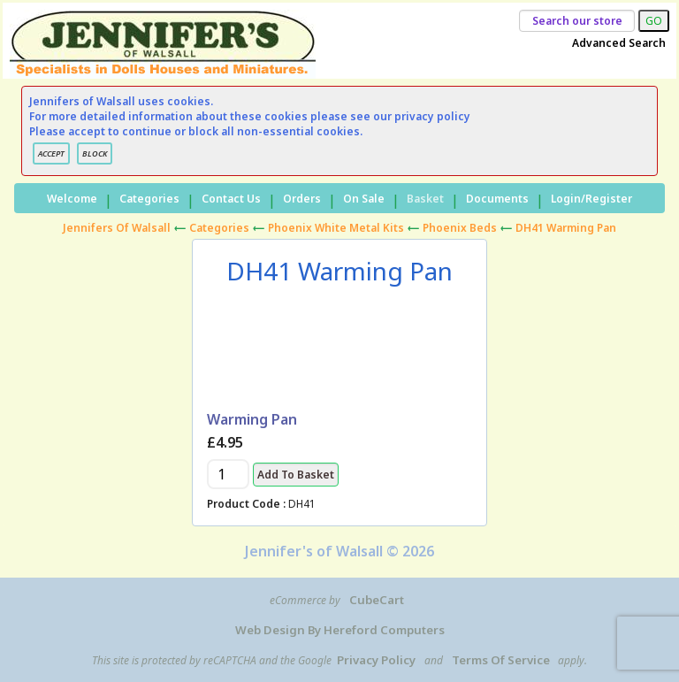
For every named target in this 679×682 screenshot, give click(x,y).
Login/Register (591, 198)
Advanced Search (619, 42)
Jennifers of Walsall (117, 227)
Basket (425, 198)
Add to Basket (295, 474)
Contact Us (231, 198)
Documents (497, 198)
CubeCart (376, 600)
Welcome (72, 198)
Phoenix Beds (460, 227)
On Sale (364, 198)
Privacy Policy (376, 660)
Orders (302, 198)
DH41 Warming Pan (565, 227)
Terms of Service (501, 660)
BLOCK (94, 153)
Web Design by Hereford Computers (340, 630)
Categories (149, 198)
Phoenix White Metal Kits (336, 227)
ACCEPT (51, 153)
